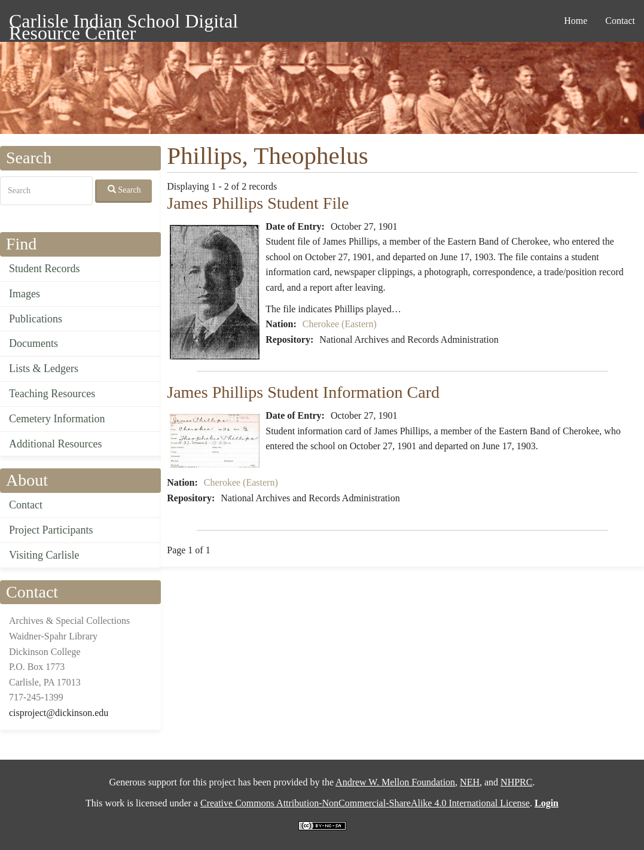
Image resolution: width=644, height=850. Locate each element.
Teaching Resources (52, 394)
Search (124, 189)
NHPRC (516, 782)
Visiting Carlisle (44, 555)
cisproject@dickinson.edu (58, 713)
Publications (35, 319)
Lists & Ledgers (43, 368)
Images (24, 294)
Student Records (44, 269)
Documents (33, 343)
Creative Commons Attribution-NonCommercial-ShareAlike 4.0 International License (365, 803)
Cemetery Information (57, 419)
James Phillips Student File (258, 203)
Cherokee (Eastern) (340, 324)
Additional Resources (55, 444)
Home (575, 21)
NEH (470, 782)
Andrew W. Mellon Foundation (395, 782)
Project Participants (51, 530)
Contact (620, 21)
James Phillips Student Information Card (303, 392)
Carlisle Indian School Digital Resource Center (123, 23)
